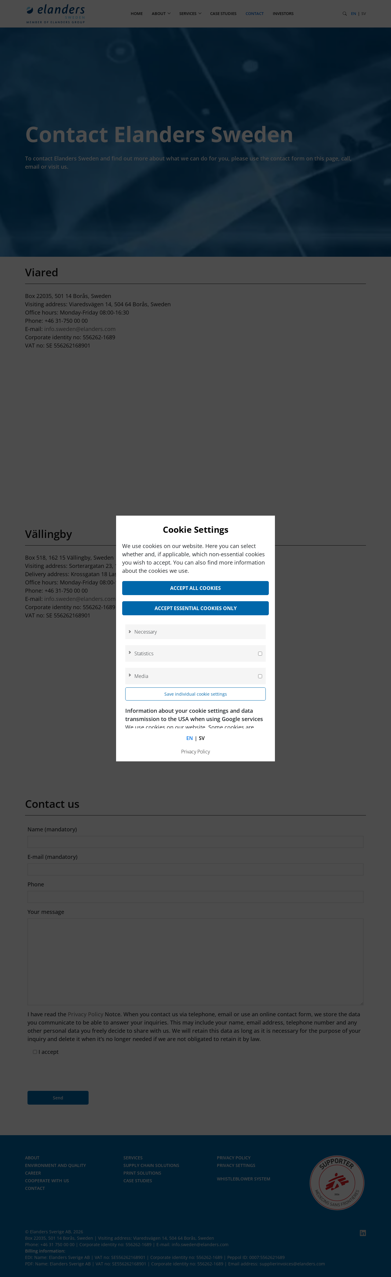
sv (202, 738)
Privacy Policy (195, 751)
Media (141, 676)
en (189, 738)
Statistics (143, 653)
